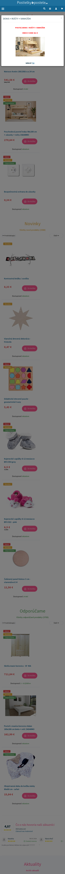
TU (33, 63)
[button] (50, 9)
